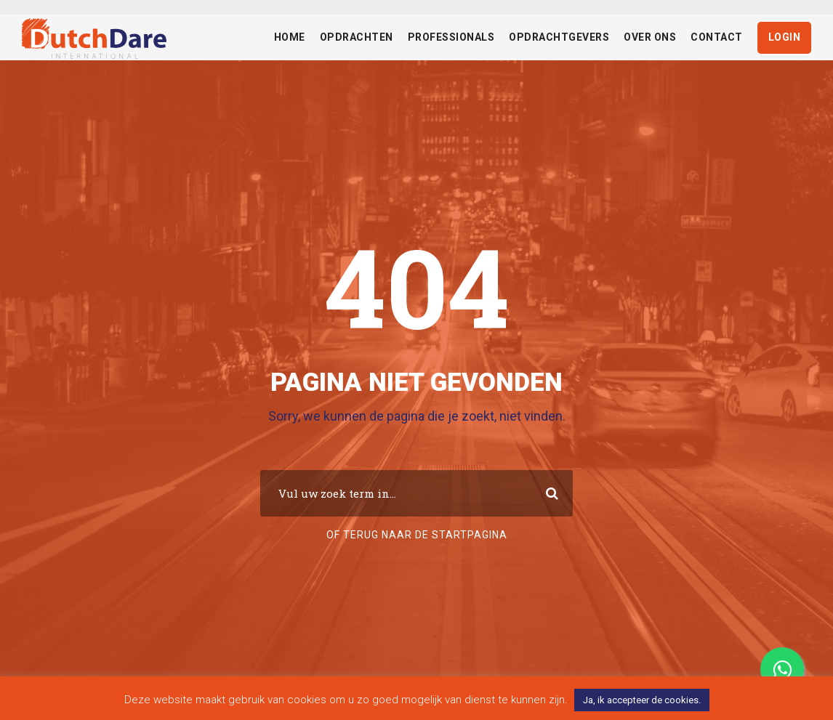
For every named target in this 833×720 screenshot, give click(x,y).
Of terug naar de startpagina (416, 535)
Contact (717, 37)
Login (784, 37)
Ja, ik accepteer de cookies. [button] (642, 700)
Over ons (650, 37)
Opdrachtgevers (559, 37)
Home (289, 37)
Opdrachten (356, 37)
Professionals (451, 37)
